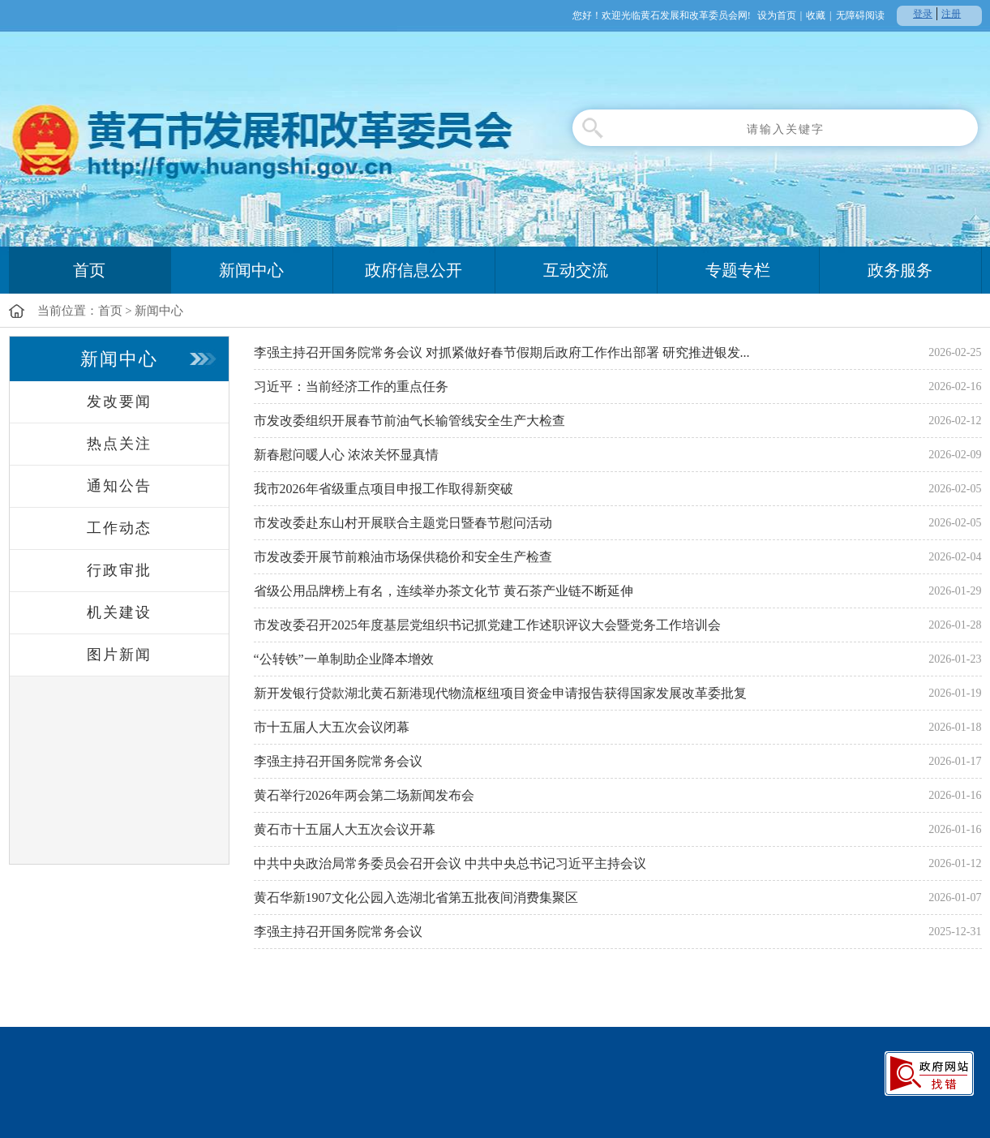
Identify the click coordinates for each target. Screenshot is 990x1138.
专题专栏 (737, 270)
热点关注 (119, 444)
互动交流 (575, 270)
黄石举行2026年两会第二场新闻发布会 (364, 795)
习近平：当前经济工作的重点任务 (351, 386)
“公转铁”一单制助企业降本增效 (344, 659)
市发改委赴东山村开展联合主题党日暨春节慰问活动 (403, 523)
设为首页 (776, 15)
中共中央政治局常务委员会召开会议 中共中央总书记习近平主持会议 (450, 863)
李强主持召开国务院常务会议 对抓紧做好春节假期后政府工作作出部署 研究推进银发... (502, 352)
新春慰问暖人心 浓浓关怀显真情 (346, 455)
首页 (89, 270)
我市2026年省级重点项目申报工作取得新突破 (383, 489)
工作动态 (119, 528)
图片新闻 (119, 654)
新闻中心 (251, 270)
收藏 (815, 15)
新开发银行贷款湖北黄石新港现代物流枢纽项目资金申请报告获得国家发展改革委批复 (500, 693)
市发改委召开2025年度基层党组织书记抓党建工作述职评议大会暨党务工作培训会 (487, 625)
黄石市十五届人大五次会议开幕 (344, 829)
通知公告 (119, 486)
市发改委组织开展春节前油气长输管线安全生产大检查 (409, 420)
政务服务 (900, 270)
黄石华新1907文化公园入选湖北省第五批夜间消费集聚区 (416, 897)
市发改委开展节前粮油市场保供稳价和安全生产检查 (403, 557)
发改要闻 (119, 401)
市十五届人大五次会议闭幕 (331, 727)
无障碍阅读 (860, 15)
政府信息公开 (413, 270)
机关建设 (119, 612)
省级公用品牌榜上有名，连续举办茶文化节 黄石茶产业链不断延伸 (443, 591)
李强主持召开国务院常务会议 (338, 761)
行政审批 (119, 570)
